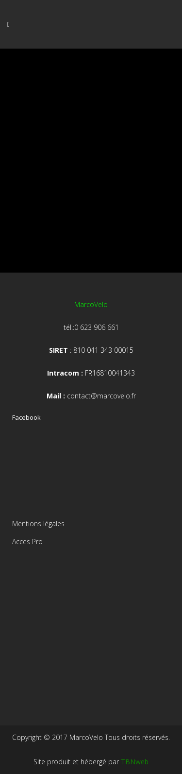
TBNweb (135, 761)
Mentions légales (38, 523)
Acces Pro (27, 541)
